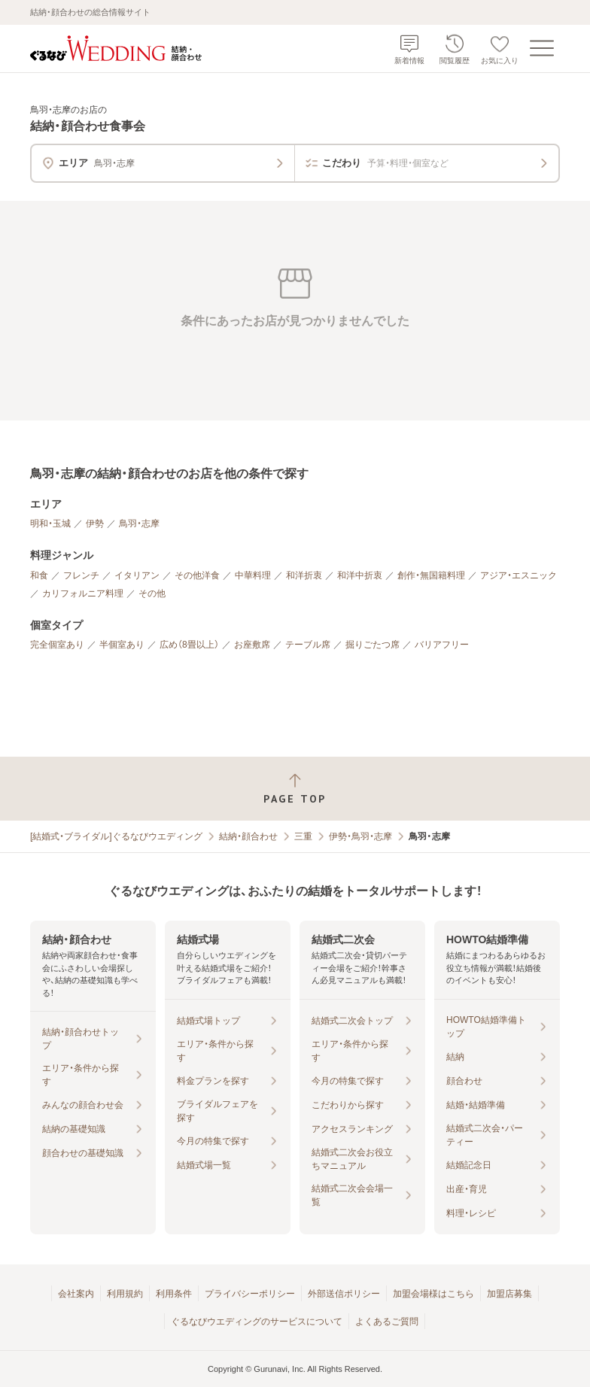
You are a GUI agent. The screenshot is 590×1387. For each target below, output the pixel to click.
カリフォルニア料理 (82, 593)
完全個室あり (57, 644)
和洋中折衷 (359, 575)
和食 (39, 575)
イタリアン (137, 575)
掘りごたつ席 (372, 644)
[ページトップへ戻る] (295, 789)
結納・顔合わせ (248, 836)
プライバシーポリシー (250, 1293)
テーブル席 (307, 644)
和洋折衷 (304, 575)
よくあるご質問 (386, 1321)
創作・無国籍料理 (431, 575)
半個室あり (121, 644)
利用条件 (174, 1293)
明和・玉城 (50, 523)
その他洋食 (197, 575)
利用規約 (125, 1293)
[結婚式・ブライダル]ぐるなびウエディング (116, 836)
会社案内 (76, 1293)
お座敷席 (252, 644)
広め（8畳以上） (189, 644)
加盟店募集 (509, 1293)
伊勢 (95, 523)
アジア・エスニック (518, 575)
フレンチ (81, 575)
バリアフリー (442, 644)
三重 (303, 836)
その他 (152, 593)
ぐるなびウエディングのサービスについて (256, 1321)
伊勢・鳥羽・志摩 (360, 836)
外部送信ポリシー (344, 1293)
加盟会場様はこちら (433, 1293)
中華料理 (253, 575)
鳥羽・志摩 (139, 523)
